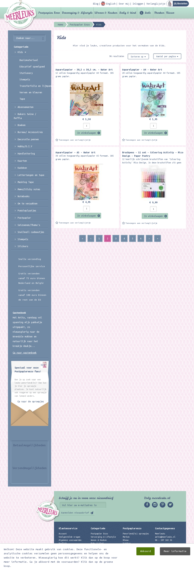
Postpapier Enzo (49, 13)
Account (63, 533)
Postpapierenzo (132, 528)
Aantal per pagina (167, 56)
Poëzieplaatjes (27, 210)
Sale (148, 13)
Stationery (26, 73)
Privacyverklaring (68, 550)
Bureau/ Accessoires (30, 132)
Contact (63, 547)
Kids (22, 52)
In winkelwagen (86, 132)
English (63, 543)
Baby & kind (127, 13)
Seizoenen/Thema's (29, 225)
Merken (159, 13)
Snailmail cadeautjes (31, 232)
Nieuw (170, 13)
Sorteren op (138, 56)
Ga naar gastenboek (25, 352)
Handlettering (26, 153)
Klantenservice (68, 528)
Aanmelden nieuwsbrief (75, 512)
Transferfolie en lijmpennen (34, 86)
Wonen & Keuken (106, 13)
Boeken (22, 125)
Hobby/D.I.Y (25, 146)
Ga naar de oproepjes (30, 401)
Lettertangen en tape (31, 175)
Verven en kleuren (31, 92)
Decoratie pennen (28, 139)
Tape (22, 98)
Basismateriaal (29, 60)
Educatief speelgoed (32, 66)
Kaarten (22, 160)
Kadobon (22, 167)
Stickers (23, 246)
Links (125, 547)
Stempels (25, 79)
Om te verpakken (28, 203)
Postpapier (24, 217)
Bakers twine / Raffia (25, 116)
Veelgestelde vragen (69, 537)
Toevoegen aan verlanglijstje (75, 140)
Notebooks (24, 196)
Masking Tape (26, 182)
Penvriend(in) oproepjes (136, 533)
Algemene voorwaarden (70, 540)
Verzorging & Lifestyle (77, 13)
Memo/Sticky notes (29, 189)
